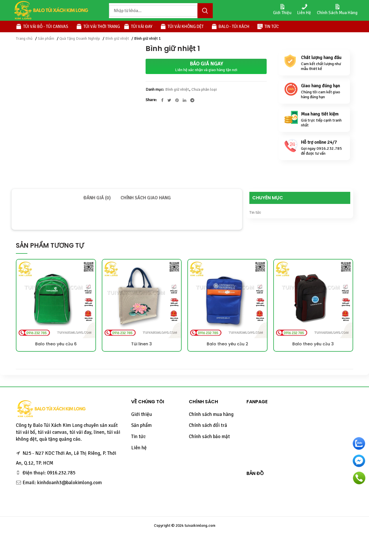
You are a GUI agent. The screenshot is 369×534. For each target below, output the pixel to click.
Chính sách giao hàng (146, 198)
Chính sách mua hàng (211, 414)
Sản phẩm (46, 38)
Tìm (204, 10)
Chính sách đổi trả (208, 425)
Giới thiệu (141, 414)
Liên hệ (139, 448)
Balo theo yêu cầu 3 (313, 344)
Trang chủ (24, 38)
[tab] (97, 198)
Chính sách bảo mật (209, 436)
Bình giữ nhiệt (117, 38)
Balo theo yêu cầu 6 (56, 344)
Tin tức (255, 212)
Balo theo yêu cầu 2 (227, 344)
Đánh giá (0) (97, 198)
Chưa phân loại (204, 89)
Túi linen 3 (141, 344)
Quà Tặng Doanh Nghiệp (79, 38)
